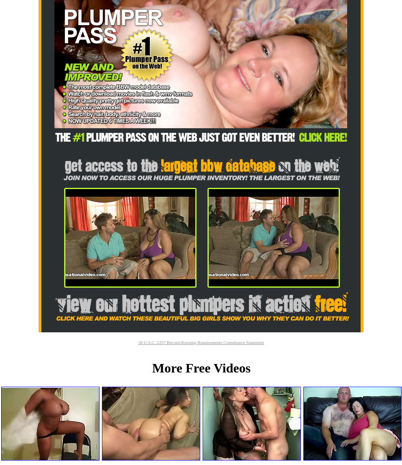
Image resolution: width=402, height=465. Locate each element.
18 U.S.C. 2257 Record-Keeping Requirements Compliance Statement (201, 342)
